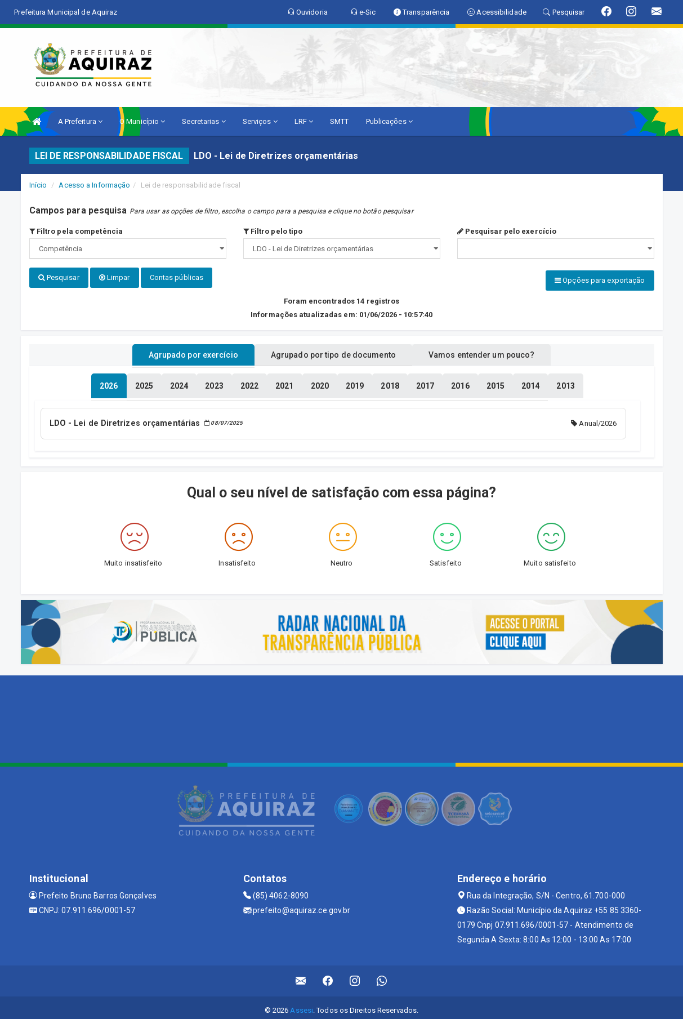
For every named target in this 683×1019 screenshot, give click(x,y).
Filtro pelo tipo (273, 231)
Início (38, 185)
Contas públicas (177, 277)
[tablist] (108, 382)
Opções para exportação (600, 280)
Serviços (260, 121)
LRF (304, 121)
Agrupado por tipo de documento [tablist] (333, 350)
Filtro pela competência (76, 231)
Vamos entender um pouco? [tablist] (496, 350)
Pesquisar (58, 277)
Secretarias (203, 121)
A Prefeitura (80, 121)
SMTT (339, 121)
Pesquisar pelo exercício (507, 231)
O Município (142, 121)
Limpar (114, 277)
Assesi (301, 1004)
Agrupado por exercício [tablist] (179, 350)
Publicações (389, 121)
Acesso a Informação (94, 185)
